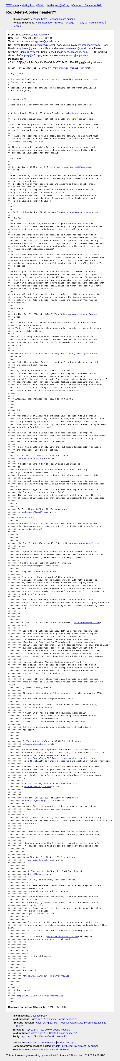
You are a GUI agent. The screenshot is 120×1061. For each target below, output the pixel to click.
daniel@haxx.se (29, 52)
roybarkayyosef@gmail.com (41, 41)
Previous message (64, 22)
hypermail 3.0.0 (49, 1055)
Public (40, 5)
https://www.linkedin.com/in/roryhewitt (46, 976)
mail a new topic (66, 1042)
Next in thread (96, 22)
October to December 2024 (87, 5)
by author (93, 1046)
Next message (44, 22)
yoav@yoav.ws (39, 34)
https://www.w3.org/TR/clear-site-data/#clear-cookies (55, 758)
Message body (38, 19)
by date (56, 1046)
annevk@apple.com (77, 55)
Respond (54, 19)
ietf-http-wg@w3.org (58, 5)
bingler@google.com (42, 45)
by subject (80, 1046)
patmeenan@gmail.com (78, 48)
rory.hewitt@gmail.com (29, 48)
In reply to (81, 22)
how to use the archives (32, 1049)
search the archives (58, 1049)
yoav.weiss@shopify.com (86, 45)
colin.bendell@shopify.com (73, 52)
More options (67, 19)
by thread (67, 1046)
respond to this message (41, 1042)
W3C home (12, 5)
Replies (16, 26)
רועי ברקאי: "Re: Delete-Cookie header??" (54, 1019)
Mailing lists (28, 5)
